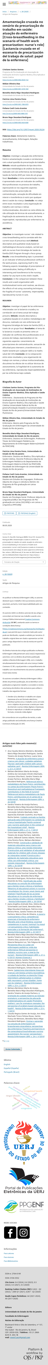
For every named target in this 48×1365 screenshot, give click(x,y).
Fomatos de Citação (11, 562)
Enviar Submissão (13, 1049)
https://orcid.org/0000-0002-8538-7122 (15, 80)
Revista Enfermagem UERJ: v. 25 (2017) (24, 932)
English (7, 1064)
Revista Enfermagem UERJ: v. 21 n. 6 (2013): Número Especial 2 (26, 956)
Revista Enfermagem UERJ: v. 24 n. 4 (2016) (26, 1036)
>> (8, 1041)
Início (5, 11)
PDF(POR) (10, 513)
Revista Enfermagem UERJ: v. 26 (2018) (25, 901)
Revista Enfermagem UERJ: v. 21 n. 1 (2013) (23, 828)
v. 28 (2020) (24, 11)
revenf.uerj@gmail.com (20, 1337)
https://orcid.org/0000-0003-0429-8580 (15, 122)
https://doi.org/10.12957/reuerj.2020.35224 (25, 129)
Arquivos (13, 11)
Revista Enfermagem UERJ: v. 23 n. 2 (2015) (25, 984)
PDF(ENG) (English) (27, 513)
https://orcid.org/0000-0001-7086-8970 (15, 104)
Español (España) (11, 1068)
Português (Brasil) (11, 1072)
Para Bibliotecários (11, 1261)
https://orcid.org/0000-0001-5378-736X (15, 89)
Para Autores (9, 1257)
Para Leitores (9, 1253)
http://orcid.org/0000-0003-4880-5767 (15, 113)
